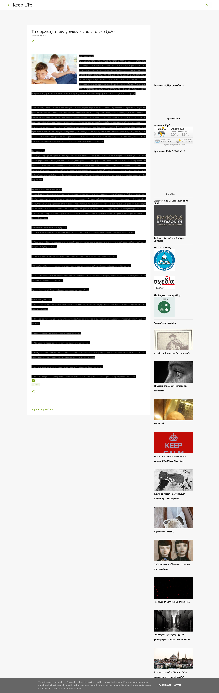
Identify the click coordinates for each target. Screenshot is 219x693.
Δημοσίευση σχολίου (42, 409)
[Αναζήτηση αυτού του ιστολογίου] (197, 5)
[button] (33, 41)
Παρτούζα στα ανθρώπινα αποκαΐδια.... (172, 602)
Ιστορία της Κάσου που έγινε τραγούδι (172, 353)
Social (36, 385)
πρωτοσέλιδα (173, 118)
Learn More (164, 685)
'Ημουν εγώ (159, 423)
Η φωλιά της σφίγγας (164, 531)
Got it (177, 685)
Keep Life (22, 4)
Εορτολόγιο (170, 194)
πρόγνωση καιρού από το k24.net (174, 145)
